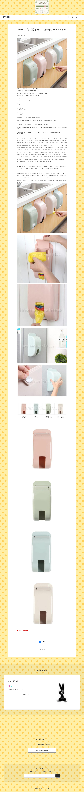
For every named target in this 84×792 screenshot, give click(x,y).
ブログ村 (47, 788)
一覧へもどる (42, 649)
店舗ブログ (26, 694)
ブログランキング (39, 788)
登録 (58, 776)
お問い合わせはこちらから (42, 750)
